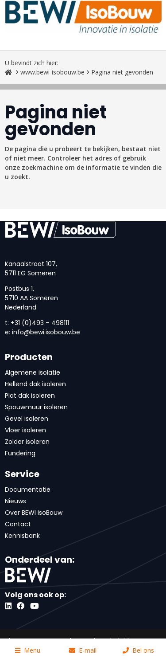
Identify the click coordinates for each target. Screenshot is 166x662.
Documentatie (27, 489)
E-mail (83, 650)
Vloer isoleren (25, 430)
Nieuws (15, 501)
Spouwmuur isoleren (36, 407)
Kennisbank (22, 535)
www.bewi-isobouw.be (52, 72)
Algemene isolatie (32, 372)
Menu (27, 650)
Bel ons (138, 650)
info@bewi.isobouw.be (46, 332)
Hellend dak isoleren (35, 384)
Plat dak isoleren (30, 395)
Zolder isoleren (27, 441)
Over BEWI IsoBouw (33, 512)
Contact (18, 524)
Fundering (20, 453)
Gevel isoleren (26, 418)
